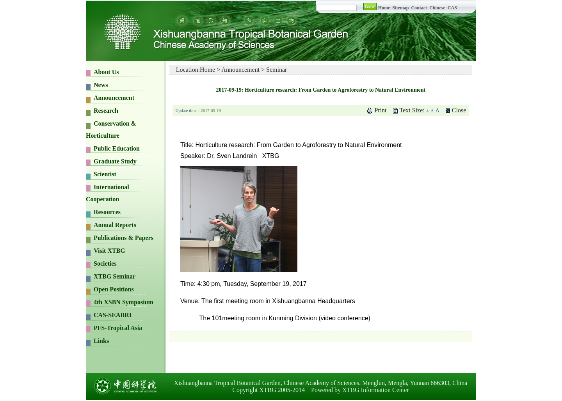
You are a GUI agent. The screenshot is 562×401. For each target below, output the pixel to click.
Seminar (276, 69)
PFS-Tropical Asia (118, 328)
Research (106, 110)
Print (380, 110)
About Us (106, 72)
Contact (419, 8)
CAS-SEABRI (113, 315)
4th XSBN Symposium (123, 302)
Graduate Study (115, 161)
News (101, 85)
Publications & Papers (123, 237)
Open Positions (114, 289)
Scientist (105, 174)
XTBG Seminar (114, 276)
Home (384, 8)
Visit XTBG (109, 250)
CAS (452, 8)
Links (101, 340)
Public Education (117, 148)
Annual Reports (115, 225)
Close (459, 110)
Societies (105, 263)
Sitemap (401, 8)
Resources (107, 212)
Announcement (114, 97)
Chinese (437, 8)
